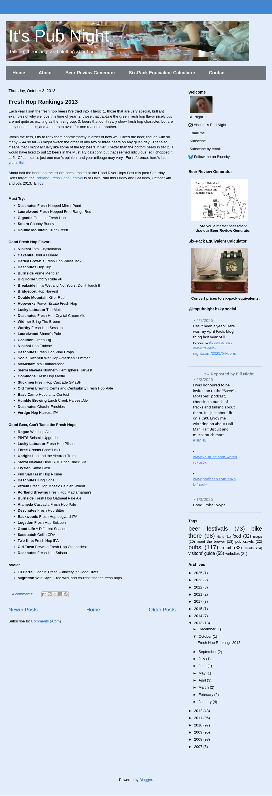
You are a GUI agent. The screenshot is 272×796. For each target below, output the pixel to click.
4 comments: (23, 594)
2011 (198, 718)
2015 (198, 609)
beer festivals (208, 528)
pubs (194, 547)
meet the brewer (211, 541)
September (208, 652)
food (236, 536)
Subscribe (198, 141)
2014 (198, 616)
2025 (198, 573)
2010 (198, 725)
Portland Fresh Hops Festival (59, 178)
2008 (198, 739)
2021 (198, 594)
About (45, 72)
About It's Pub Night (210, 125)
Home (18, 72)
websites (232, 553)
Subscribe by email (205, 149)
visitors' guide (201, 553)
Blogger (145, 780)
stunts (249, 548)
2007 (198, 747)
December (208, 629)
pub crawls (244, 541)
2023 (198, 580)
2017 (198, 601)
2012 (198, 711)
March (204, 687)
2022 (198, 587)
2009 (198, 732)
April (203, 680)
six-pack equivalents (241, 298)
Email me (197, 133)
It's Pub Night (58, 35)
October (206, 636)
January (206, 702)
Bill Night (195, 117)
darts (220, 536)
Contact (217, 72)
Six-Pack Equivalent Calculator (162, 72)
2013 (198, 623)
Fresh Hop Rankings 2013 (43, 102)
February (206, 695)
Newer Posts (23, 610)
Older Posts (162, 610)
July (202, 659)
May (203, 673)
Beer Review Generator (90, 72)
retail (226, 547)
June (203, 666)
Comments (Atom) (46, 621)
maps (257, 536)
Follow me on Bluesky (212, 157)
